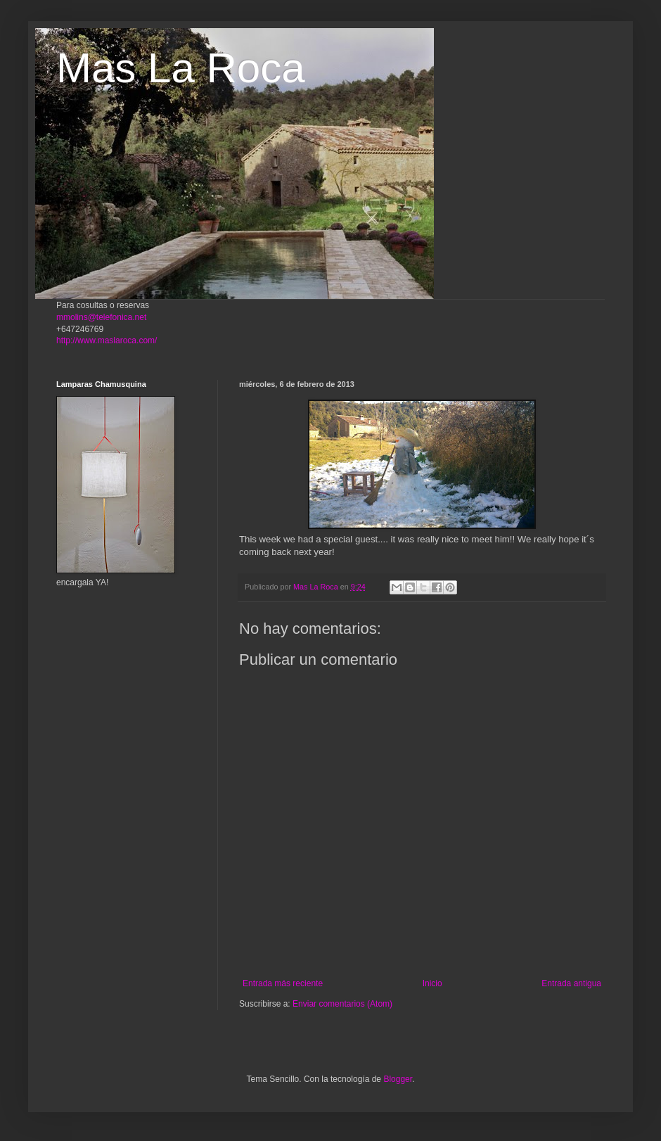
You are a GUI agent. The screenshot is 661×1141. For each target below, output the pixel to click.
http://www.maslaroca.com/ (106, 340)
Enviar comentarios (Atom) (342, 1004)
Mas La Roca (180, 67)
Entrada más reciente (283, 983)
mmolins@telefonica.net (101, 317)
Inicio (432, 983)
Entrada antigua (571, 983)
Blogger (397, 1079)
